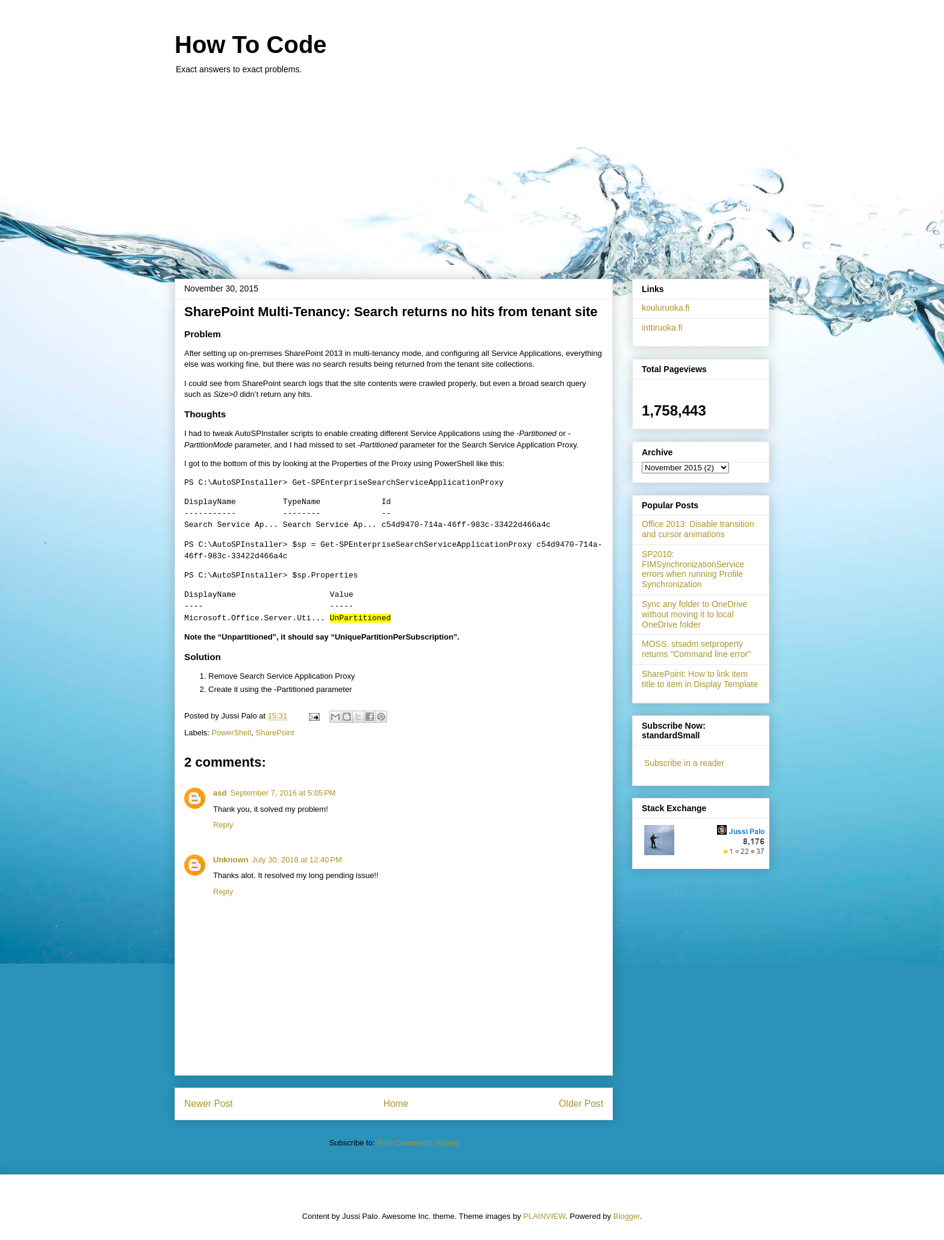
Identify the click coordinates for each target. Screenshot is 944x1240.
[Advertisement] (472, 170)
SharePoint (275, 732)
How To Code (251, 44)
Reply (223, 824)
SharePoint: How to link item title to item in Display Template (700, 679)
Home (396, 1103)
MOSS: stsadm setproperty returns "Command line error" (696, 649)
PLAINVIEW (544, 1216)
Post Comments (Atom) (417, 1142)
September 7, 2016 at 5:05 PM (282, 792)
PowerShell (232, 732)
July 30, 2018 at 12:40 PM (297, 859)
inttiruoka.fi (662, 327)
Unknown (231, 859)
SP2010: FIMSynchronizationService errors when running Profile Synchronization (693, 569)
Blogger (626, 1216)
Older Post (581, 1103)
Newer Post (208, 1103)
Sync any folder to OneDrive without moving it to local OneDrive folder (694, 614)
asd (219, 792)
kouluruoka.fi (665, 308)
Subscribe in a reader (684, 763)
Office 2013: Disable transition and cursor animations (698, 529)
